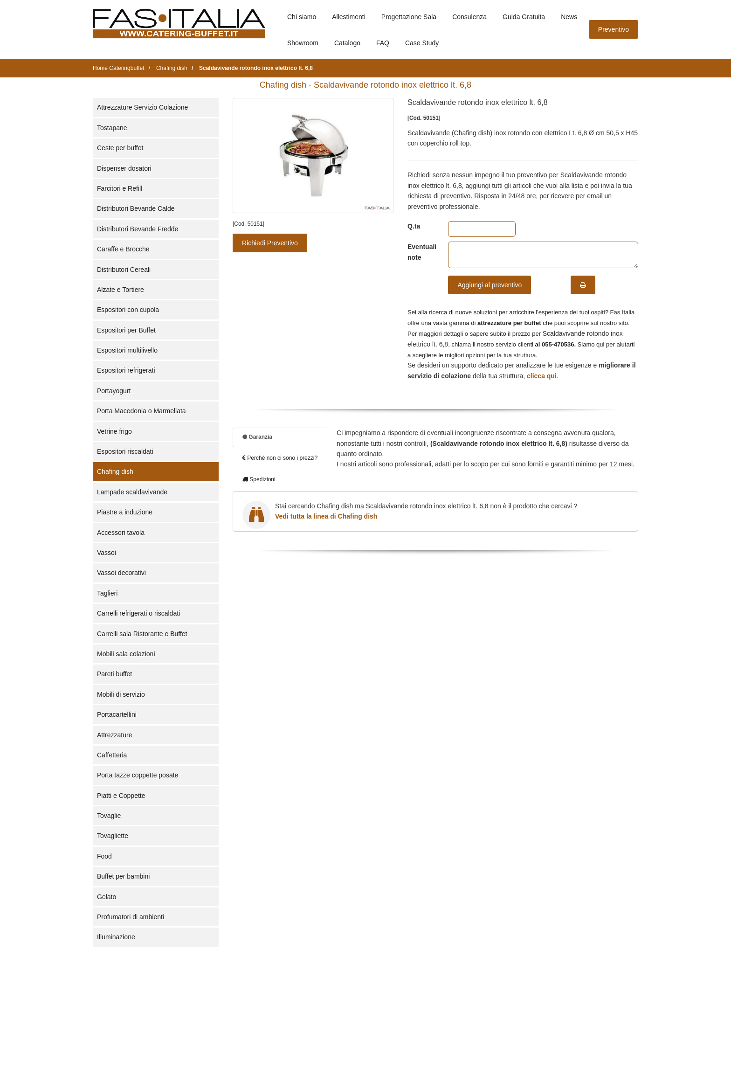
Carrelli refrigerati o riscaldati (138, 613)
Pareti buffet (114, 674)
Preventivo (613, 29)
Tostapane (112, 128)
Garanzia (257, 437)
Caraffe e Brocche (123, 249)
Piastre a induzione (124, 512)
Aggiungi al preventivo (489, 285)
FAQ (382, 43)
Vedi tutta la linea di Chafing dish (326, 516)
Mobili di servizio (121, 694)
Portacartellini (117, 714)
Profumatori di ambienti (130, 917)
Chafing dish (115, 471)
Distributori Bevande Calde (136, 208)
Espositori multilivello (127, 350)
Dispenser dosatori (124, 168)
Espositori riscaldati (125, 451)
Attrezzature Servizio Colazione (142, 107)
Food (104, 856)
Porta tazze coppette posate (137, 775)
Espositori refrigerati (126, 370)
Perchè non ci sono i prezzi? (279, 458)
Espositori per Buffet (126, 330)
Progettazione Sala (408, 17)
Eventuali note (420, 252)
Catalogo (347, 43)
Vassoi (106, 552)
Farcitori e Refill (119, 188)
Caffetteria (112, 755)
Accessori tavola (121, 532)
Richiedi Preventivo (270, 243)
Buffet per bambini (123, 876)
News (569, 17)
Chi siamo (301, 17)
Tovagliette (112, 835)
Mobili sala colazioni (126, 654)
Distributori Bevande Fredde (137, 229)
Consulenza (469, 17)
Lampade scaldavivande (132, 492)
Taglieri (107, 593)
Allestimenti (349, 17)
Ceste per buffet (120, 148)
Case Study (422, 43)
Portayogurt (114, 391)
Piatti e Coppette (121, 795)
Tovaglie (109, 815)
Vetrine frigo (114, 431)
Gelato (106, 897)
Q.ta (413, 226)
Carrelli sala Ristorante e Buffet (142, 633)
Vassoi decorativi (121, 572)
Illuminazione (116, 937)
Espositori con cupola (128, 309)
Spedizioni (259, 479)
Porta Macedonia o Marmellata (141, 411)
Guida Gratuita (524, 17)
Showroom (302, 43)
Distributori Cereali (124, 269)
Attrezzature (114, 735)
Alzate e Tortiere (120, 289)
